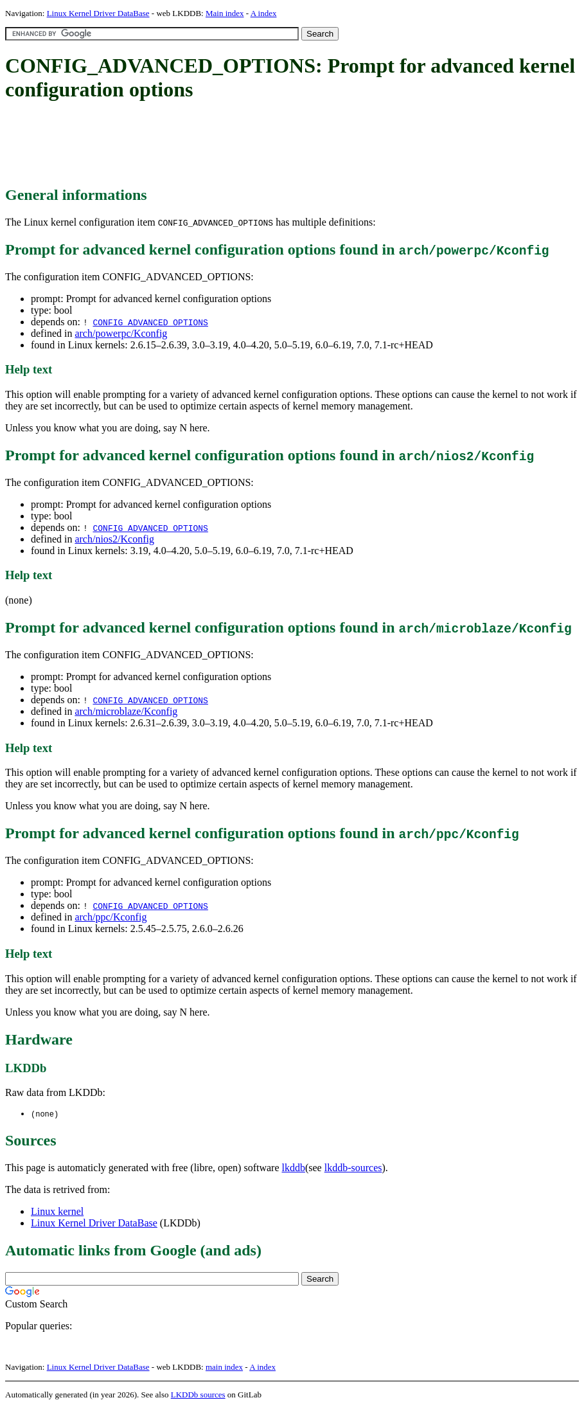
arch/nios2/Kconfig (114, 539)
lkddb (293, 1168)
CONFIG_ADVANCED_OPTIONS (150, 322)
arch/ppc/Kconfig (110, 916)
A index (264, 13)
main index (224, 1367)
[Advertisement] (239, 145)
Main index (225, 13)
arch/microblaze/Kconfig (126, 711)
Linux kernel (57, 1212)
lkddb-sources (353, 1168)
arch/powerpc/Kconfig (121, 333)
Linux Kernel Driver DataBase (98, 13)
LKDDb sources (198, 1395)
